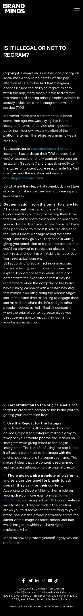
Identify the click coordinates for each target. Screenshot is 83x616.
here (15, 543)
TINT (52, 500)
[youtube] (51, 580)
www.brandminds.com (57, 592)
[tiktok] (57, 581)
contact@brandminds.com (28, 592)
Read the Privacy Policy (23, 606)
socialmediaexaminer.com (51, 148)
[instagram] (45, 580)
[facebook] (25, 580)
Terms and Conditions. (60, 606)
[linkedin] (38, 580)
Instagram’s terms (21, 178)
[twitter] (32, 580)
